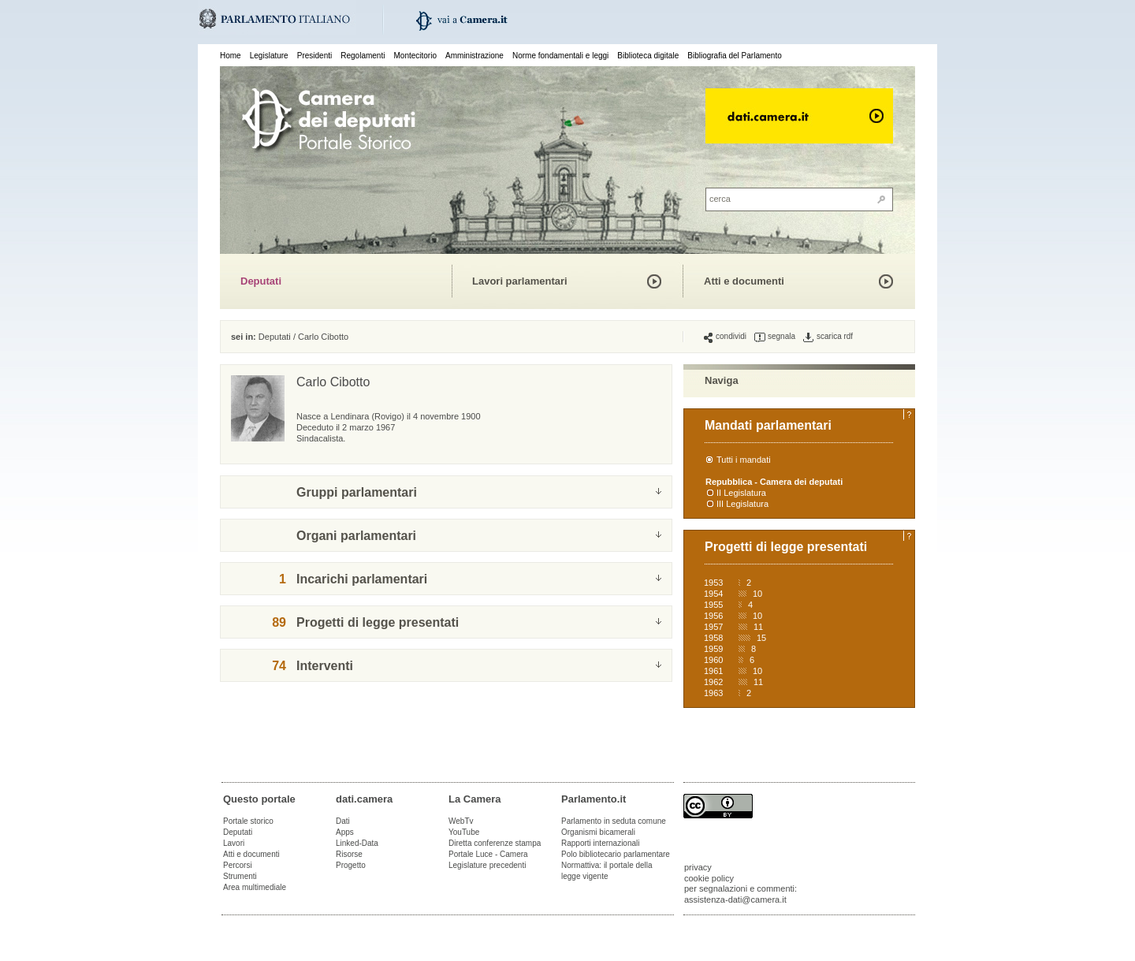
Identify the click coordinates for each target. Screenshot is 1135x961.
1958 (713, 638)
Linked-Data (357, 843)
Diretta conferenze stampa (494, 843)
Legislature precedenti (487, 865)
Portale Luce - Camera (488, 854)
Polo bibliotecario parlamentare (615, 854)
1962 (713, 682)
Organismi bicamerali (598, 832)
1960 (713, 660)
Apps (345, 832)
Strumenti (240, 876)
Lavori (233, 843)
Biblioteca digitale (648, 55)
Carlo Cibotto (323, 336)
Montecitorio (414, 55)
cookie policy (709, 878)
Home (230, 55)
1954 (713, 593)
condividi (725, 336)
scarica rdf (828, 336)
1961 (713, 671)
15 (761, 638)
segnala (774, 336)
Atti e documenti (744, 281)
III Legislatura (742, 503)
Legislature (269, 55)
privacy (698, 867)
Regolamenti (362, 55)
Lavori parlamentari (520, 281)
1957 (713, 626)
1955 (713, 604)
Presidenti (314, 55)
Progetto (351, 865)
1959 (713, 649)
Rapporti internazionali (600, 843)
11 (758, 626)
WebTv (461, 821)
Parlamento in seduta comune (613, 821)
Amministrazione (474, 55)
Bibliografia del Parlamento (734, 55)
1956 (713, 615)
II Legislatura (741, 492)
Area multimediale (254, 887)
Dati (343, 821)
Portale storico (248, 821)
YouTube (463, 832)
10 (757, 593)
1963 (713, 693)
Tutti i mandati (743, 459)
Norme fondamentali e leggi (560, 55)
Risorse (349, 854)
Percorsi (237, 865)
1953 (713, 582)
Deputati (260, 281)
